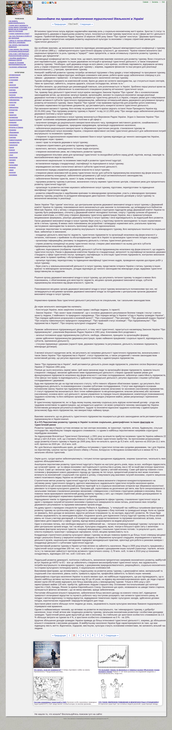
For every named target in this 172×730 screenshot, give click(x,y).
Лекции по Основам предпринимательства (17, 63)
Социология (13, 152)
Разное (11, 147)
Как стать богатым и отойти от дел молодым (20, 37)
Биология (12, 85)
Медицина (12, 122)
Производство (13, 142)
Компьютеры (13, 107)
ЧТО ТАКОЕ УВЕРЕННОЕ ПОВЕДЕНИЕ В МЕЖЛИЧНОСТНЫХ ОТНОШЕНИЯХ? (128, 702)
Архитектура (13, 77)
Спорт (10, 155)
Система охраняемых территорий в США (50, 702)
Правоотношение (15, 140)
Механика (12, 130)
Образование (13, 132)
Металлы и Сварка (15, 127)
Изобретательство (15, 97)
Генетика (12, 90)
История (11, 105)
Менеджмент (13, 125)
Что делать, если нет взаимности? (47, 670)
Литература (13, 110)
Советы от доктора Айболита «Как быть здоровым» (19, 41)
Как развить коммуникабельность (16, 22)
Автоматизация (14, 75)
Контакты (155, 2)
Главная (145, 2)
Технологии (12, 157)
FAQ (163, 2)
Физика (11, 162)
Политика (12, 137)
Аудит (10, 82)
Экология (12, 172)
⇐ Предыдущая (59, 24)
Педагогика (12, 135)
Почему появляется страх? (18, 34)
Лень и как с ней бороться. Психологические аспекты (18, 55)
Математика (13, 117)
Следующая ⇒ (86, 24)
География (12, 92)
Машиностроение (15, 120)
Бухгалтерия (13, 87)
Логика (11, 112)
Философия (13, 165)
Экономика (12, 175)
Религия (11, 150)
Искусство (12, 102)
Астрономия (13, 80)
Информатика (13, 100)
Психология (13, 145)
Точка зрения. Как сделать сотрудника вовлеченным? (18, 50)
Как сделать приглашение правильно (18, 46)
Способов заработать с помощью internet (17, 59)
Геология (12, 95)
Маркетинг (12, 115)
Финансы (12, 167)
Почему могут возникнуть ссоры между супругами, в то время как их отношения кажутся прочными (19, 28)
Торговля (12, 160)
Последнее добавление (17, 67)
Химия (10, 170)
